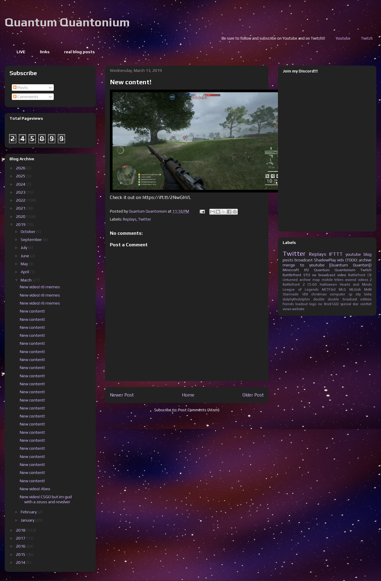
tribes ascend (345, 279)
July (24, 247)
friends (288, 304)
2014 (21, 562)
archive (305, 279)
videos (363, 279)
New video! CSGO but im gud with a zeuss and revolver (46, 499)
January (28, 520)
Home (188, 394)
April (25, 271)
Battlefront (292, 275)
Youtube (370, 38)
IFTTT (336, 254)
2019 (21, 224)
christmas (318, 294)
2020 (21, 216)
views (287, 309)
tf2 (306, 270)
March (26, 280)
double (319, 299)
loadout (301, 304)
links (45, 51)
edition (366, 299)
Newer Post (122, 394)
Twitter (144, 219)
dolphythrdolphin (296, 299)
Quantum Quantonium (67, 22)
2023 (21, 192)
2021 (21, 208)
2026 (21, 168)
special (345, 304)
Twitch (366, 270)
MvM (368, 289)
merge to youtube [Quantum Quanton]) (327, 265)
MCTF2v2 (329, 289)
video (341, 275)
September (32, 239)
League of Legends (300, 289)
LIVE (21, 51)
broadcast (303, 260)
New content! (32, 311)
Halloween (328, 284)
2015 (21, 554)
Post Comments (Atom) (198, 410)
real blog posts (79, 51)
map (316, 279)
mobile (327, 279)
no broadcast (323, 275)
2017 (21, 538)
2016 (21, 546)
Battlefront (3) (360, 275)
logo (312, 304)
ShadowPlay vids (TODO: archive (343, 260)
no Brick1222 (328, 304)
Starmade (291, 294)
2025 (21, 176)
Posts (20, 87)
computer (337, 294)
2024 (21, 184)
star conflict (362, 304)
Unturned (290, 279)
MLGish (355, 289)
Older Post (253, 394)
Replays (129, 219)
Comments (25, 96)
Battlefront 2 (294, 284)
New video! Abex (35, 488)
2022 (21, 200)
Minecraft (291, 270)
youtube (353, 254)
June (25, 255)
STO (306, 275)
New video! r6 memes (40, 286)
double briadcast (342, 299)
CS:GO (312, 284)
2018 (21, 530)
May (25, 263)
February (29, 511)
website (298, 309)
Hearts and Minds (356, 284)
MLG (342, 289)
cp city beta (360, 294)
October (28, 231)
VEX (305, 294)
